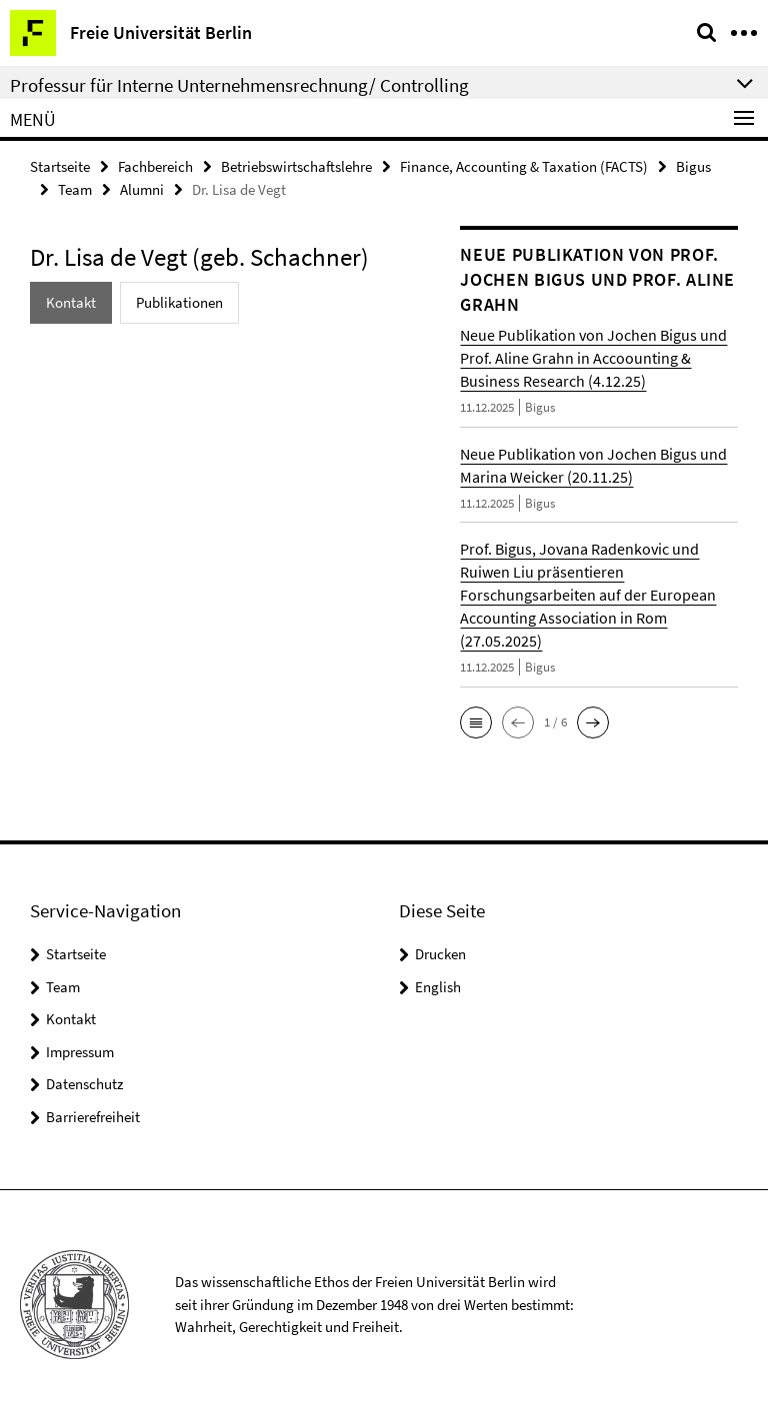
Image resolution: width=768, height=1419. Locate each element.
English (438, 986)
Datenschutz (84, 1083)
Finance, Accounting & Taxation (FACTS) (524, 166)
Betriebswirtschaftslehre (296, 166)
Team (75, 189)
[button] (476, 722)
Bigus (693, 166)
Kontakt (71, 1018)
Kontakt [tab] (71, 302)
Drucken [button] (440, 953)
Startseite (60, 166)
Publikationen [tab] (179, 302)
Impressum (80, 1051)
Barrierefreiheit (93, 1116)
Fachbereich (155, 166)
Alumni (142, 189)
